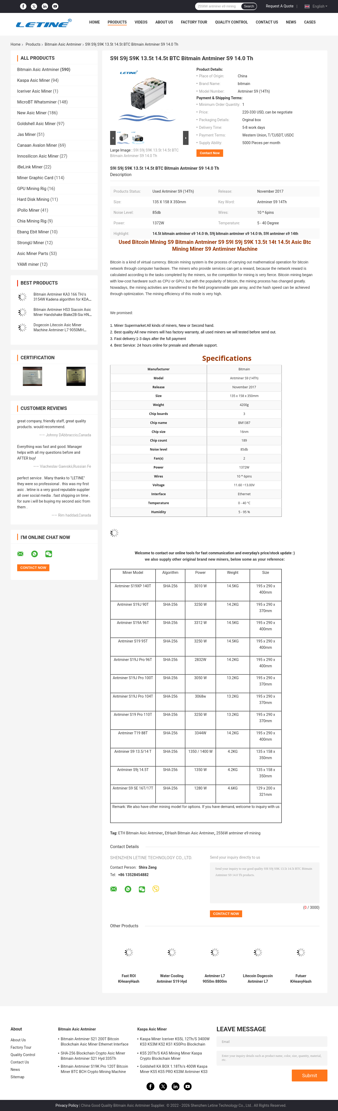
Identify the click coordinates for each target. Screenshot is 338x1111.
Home (94, 22)
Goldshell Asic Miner (36, 123)
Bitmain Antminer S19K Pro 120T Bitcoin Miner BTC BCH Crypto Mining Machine (94, 1069)
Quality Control (231, 22)
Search (249, 6)
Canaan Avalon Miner (37, 145)
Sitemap (17, 1077)
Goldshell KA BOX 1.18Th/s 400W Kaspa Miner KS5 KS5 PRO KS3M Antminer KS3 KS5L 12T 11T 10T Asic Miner (174, 1069)
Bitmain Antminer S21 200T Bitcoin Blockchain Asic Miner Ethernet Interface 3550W (94, 1042)
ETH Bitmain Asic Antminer (140, 833)
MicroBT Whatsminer (37, 102)
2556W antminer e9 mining (238, 833)
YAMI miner (28, 264)
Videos (141, 22)
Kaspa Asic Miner (33, 80)
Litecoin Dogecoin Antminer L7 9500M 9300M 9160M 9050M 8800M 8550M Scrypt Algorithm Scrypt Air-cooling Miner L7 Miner (258, 979)
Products (117, 22)
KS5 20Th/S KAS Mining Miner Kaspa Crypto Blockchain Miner (171, 1056)
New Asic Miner (31, 112)
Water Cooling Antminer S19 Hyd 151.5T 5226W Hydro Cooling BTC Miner (171, 979)
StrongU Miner (30, 242)
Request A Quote (279, 6)
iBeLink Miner (30, 166)
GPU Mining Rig (31, 188)
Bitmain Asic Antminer (63, 44)
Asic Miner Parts (32, 253)
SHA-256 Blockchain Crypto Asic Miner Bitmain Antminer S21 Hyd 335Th (93, 1056)
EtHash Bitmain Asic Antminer (189, 833)
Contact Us (267, 22)
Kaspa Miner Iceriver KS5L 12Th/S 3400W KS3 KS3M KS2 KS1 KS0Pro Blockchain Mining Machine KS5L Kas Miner (175, 1042)
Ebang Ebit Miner (33, 231)
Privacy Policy (66, 1105)
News (291, 22)
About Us (164, 22)
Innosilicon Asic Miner (38, 156)
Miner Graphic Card (35, 177)
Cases (310, 22)
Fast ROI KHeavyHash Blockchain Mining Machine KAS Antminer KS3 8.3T (128, 979)
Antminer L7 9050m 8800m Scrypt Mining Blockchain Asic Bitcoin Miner (214, 979)
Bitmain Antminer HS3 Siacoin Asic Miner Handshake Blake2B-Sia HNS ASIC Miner (62, 315)
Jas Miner (26, 134)
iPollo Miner (28, 210)
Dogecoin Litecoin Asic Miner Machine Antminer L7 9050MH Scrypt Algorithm (59, 330)
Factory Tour (194, 22)
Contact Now (210, 153)
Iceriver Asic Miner (34, 91)
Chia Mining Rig (31, 221)
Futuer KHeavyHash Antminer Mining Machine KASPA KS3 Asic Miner (301, 979)
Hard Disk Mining (33, 199)
